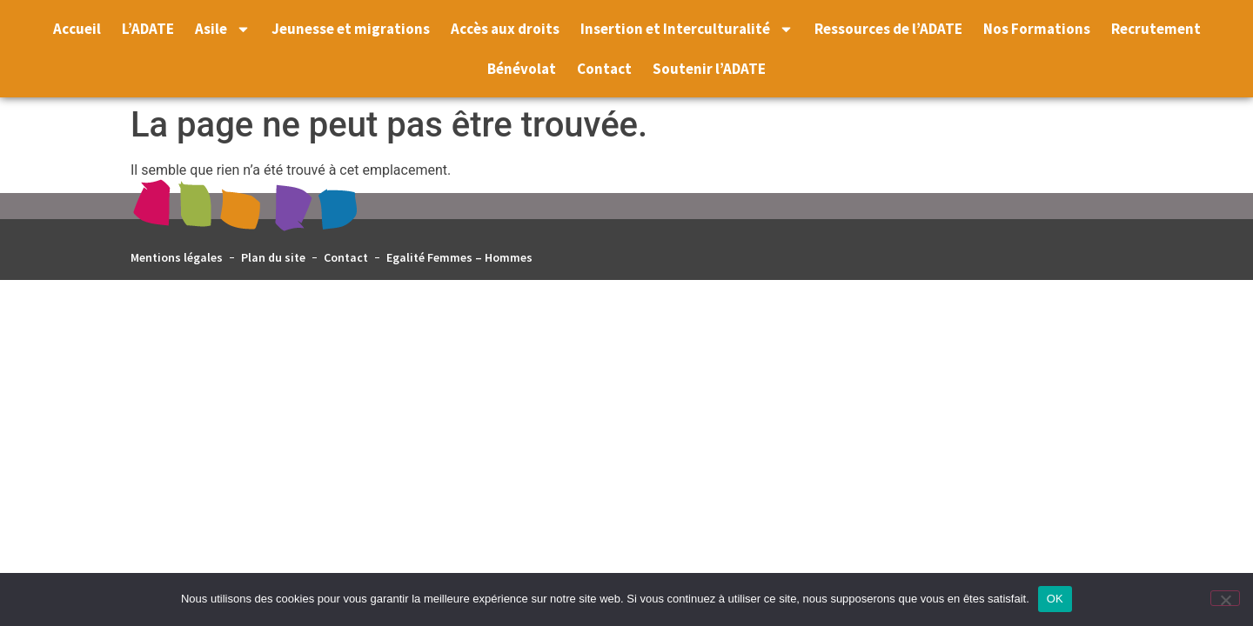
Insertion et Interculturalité (687, 29)
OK (1055, 598)
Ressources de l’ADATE (888, 28)
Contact (604, 68)
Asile (223, 29)
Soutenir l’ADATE (709, 68)
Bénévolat (521, 68)
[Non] (1225, 598)
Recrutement (1156, 28)
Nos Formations (1036, 28)
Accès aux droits (505, 28)
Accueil (77, 28)
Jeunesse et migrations (350, 28)
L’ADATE (148, 28)
